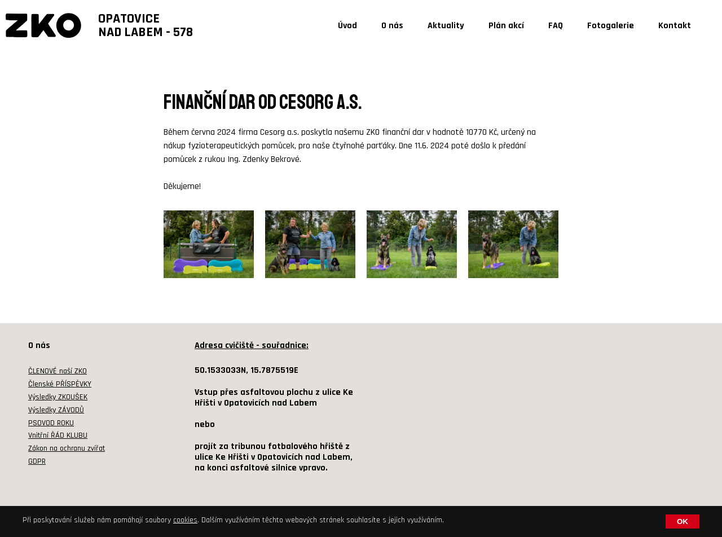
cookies (185, 520)
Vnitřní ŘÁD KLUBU (57, 435)
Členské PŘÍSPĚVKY (59, 384)
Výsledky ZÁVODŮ (56, 410)
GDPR (37, 461)
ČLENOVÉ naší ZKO (57, 371)
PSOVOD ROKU (51, 423)
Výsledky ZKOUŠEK (57, 397)
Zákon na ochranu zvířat (66, 448)
